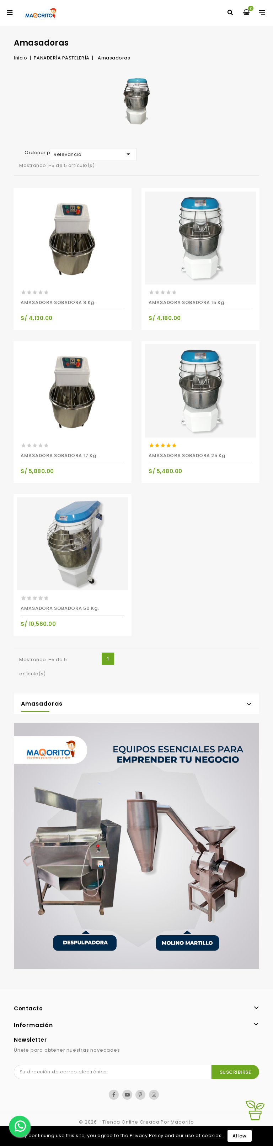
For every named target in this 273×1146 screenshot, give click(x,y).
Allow (239, 1135)
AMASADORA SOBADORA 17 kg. (59, 455)
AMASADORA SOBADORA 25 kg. (188, 455)
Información (33, 1025)
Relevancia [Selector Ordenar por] (93, 154)
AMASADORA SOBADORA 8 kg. (58, 302)
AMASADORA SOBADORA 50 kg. (60, 608)
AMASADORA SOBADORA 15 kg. (187, 302)
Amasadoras (42, 704)
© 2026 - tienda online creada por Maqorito (136, 1122)
